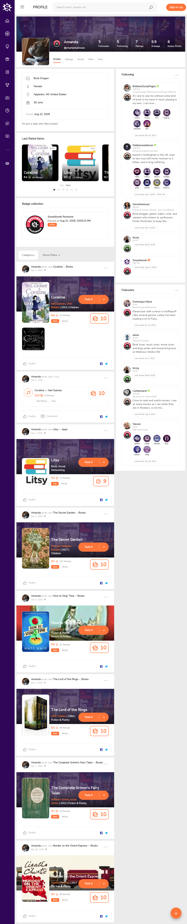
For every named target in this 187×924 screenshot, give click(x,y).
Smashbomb (140, 260)
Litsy (68, 172)
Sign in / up (176, 7)
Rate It (89, 299)
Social (80, 59)
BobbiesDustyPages (144, 86)
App (55, 483)
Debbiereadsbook (143, 145)
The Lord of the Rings (65, 679)
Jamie (136, 335)
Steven (137, 424)
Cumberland (140, 391)
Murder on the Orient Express (70, 845)
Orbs (91, 59)
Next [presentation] (68, 185)
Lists (100, 59)
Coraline (31, 172)
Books (52, 148)
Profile (40, 7)
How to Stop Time (63, 596)
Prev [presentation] (62, 185)
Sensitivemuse (141, 204)
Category (28, 255)
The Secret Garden (64, 512)
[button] (54, 190)
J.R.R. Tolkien (58, 716)
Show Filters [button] (51, 255)
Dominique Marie (142, 301)
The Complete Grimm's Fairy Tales (73, 762)
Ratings (69, 59)
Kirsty (136, 237)
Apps (92, 148)
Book (55, 321)
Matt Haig (56, 629)
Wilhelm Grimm (60, 799)
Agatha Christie (60, 882)
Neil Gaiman (58, 303)
